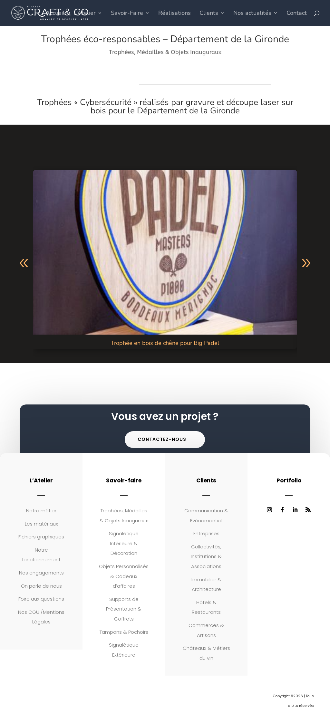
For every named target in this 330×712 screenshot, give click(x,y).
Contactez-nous (162, 439)
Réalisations (174, 14)
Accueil (55, 14)
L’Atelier (84, 14)
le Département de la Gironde (184, 110)
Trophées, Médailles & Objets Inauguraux (165, 52)
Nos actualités (252, 14)
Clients (208, 14)
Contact (296, 14)
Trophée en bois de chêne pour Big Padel (165, 343)
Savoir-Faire (127, 14)
